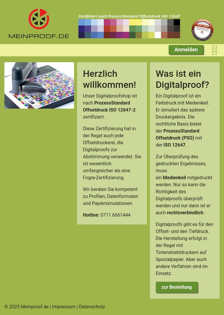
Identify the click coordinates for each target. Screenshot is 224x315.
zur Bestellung (177, 287)
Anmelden (186, 50)
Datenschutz (92, 306)
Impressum (64, 306)
